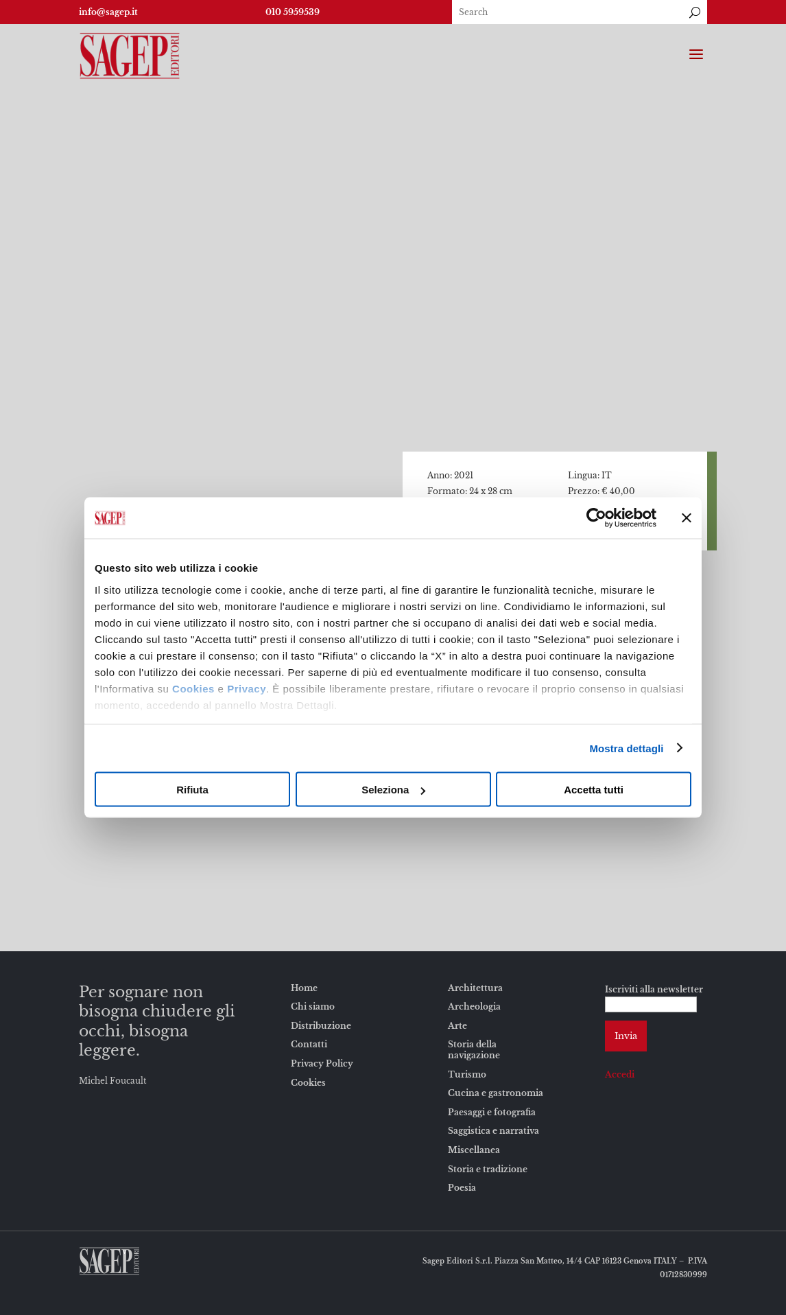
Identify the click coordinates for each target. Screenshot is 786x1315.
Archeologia (474, 1006)
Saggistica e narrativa (493, 1131)
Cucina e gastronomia (495, 1093)
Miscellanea (474, 1150)
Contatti (309, 1044)
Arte (457, 1026)
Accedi (619, 1074)
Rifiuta (192, 789)
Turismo (467, 1074)
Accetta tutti (593, 789)
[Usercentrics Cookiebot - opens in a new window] (596, 518)
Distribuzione (321, 1026)
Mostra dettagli (626, 748)
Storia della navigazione (474, 1049)
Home (304, 988)
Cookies (193, 688)
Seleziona (393, 789)
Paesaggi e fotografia (492, 1112)
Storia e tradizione (487, 1169)
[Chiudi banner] (686, 518)
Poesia (462, 1188)
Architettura (475, 988)
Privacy (246, 688)
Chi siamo (313, 1006)
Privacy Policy (322, 1063)
